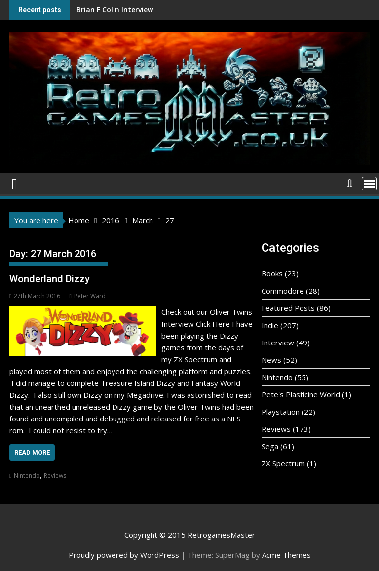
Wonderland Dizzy (49, 279)
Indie (270, 325)
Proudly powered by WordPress (124, 555)
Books (272, 273)
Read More (32, 452)
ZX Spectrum (283, 463)
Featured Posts (288, 308)
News (271, 360)
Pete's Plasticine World (301, 394)
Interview (278, 342)
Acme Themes (286, 555)
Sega (270, 446)
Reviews (55, 475)
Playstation (281, 412)
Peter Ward (87, 296)
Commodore (283, 291)
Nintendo (27, 475)
